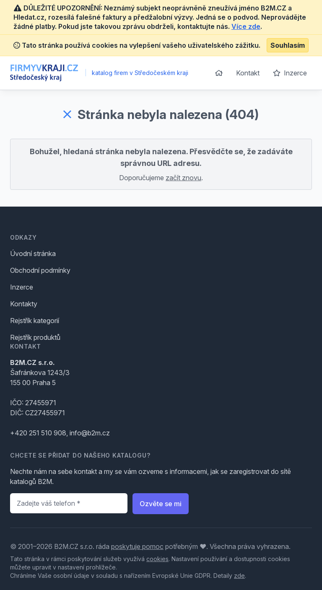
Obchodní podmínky (40, 270)
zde (239, 575)
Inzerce (290, 73)
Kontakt (248, 73)
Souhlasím (287, 45)
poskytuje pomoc (137, 546)
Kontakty (23, 304)
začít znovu (183, 177)
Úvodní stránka (33, 253)
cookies (157, 558)
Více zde (245, 26)
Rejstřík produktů (35, 337)
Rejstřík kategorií (34, 320)
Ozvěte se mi (161, 503)
